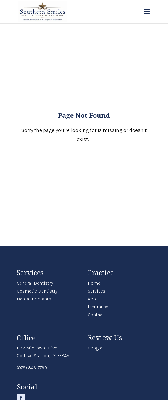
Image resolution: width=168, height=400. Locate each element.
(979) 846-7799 (32, 367)
